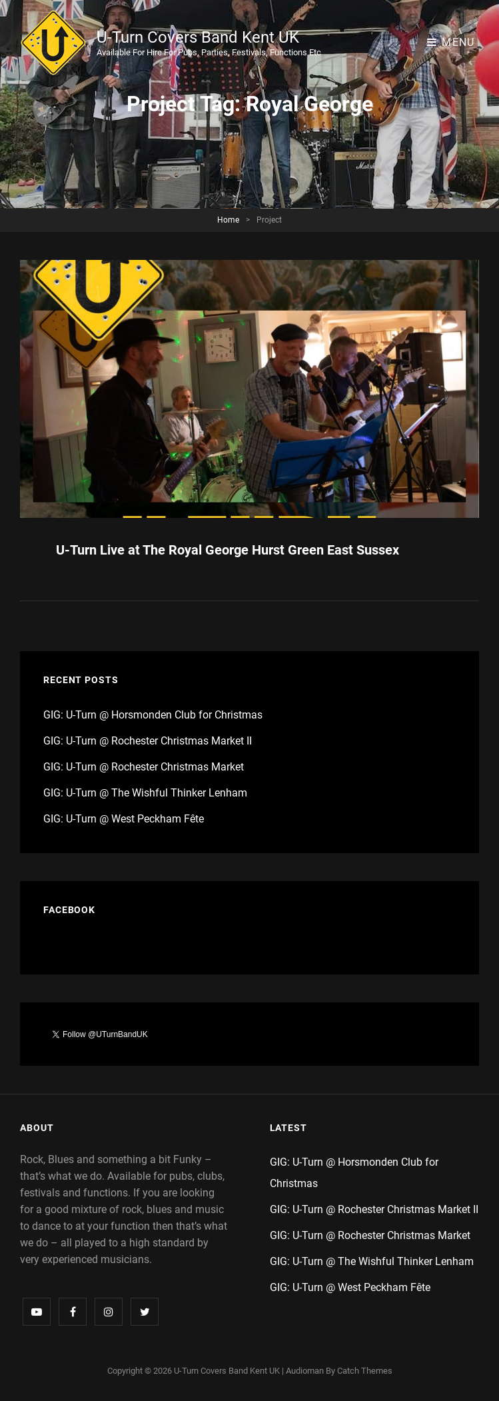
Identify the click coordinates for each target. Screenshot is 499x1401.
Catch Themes (364, 1371)
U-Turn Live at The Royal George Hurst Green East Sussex (227, 550)
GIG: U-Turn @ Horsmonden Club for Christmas (152, 714)
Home (228, 220)
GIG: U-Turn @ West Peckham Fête (123, 818)
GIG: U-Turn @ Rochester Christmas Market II (147, 740)
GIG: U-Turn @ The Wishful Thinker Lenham (145, 792)
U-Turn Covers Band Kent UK (198, 37)
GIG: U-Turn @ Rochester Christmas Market (143, 766)
